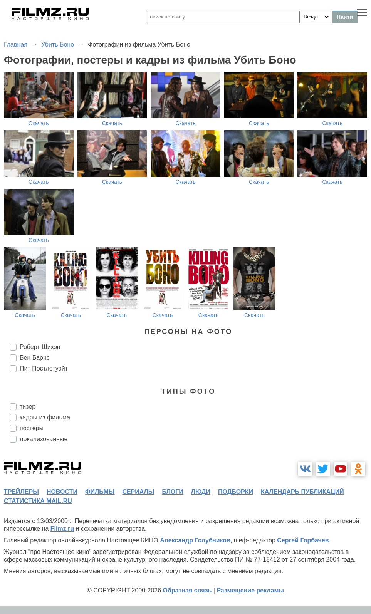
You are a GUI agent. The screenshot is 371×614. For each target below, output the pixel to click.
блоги (172, 491)
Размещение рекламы (250, 590)
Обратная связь (187, 590)
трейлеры (21, 491)
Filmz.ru (62, 528)
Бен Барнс (35, 357)
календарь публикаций (302, 491)
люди (200, 491)
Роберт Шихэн (40, 347)
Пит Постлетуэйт (44, 368)
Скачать (39, 123)
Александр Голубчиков (195, 540)
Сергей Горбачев (303, 540)
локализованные (43, 439)
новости (62, 491)
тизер (27, 406)
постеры (32, 428)
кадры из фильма (45, 417)
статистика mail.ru (38, 501)
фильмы (99, 491)
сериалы (138, 491)
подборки (235, 491)
